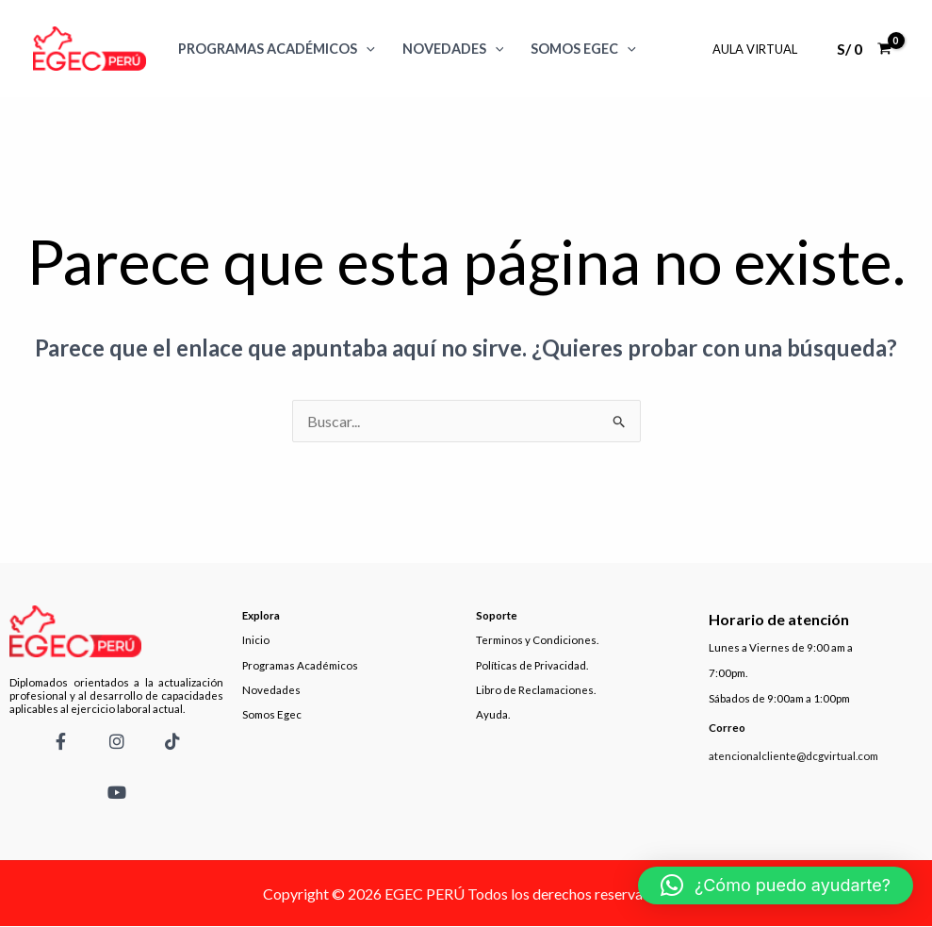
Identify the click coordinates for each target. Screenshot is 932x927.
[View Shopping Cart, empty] (863, 49)
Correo (727, 727)
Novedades (453, 49)
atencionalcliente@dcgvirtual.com (793, 756)
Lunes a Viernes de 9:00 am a (781, 647)
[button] (775, 885)
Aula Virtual (754, 49)
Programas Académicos (276, 49)
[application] (366, 49)
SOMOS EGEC (583, 49)
